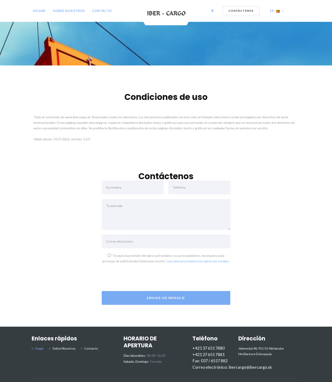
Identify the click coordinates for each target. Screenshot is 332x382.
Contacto (102, 11)
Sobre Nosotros (69, 11)
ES (275, 11)
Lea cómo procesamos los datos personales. (198, 261)
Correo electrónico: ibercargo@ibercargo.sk (232, 367)
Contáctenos (240, 10)
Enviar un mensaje (166, 298)
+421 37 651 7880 (208, 348)
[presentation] (137, 277)
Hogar (39, 11)
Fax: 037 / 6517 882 (210, 360)
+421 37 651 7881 (208, 354)
